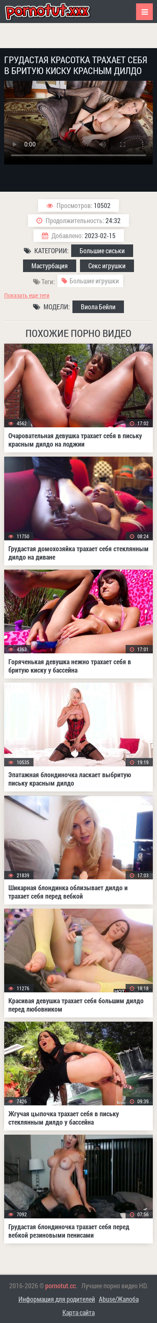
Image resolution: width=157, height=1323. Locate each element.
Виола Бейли (98, 306)
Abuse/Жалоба (119, 1299)
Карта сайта (78, 1312)
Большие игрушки (94, 280)
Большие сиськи (102, 250)
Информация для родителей (56, 1299)
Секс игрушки (107, 265)
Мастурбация (49, 265)
